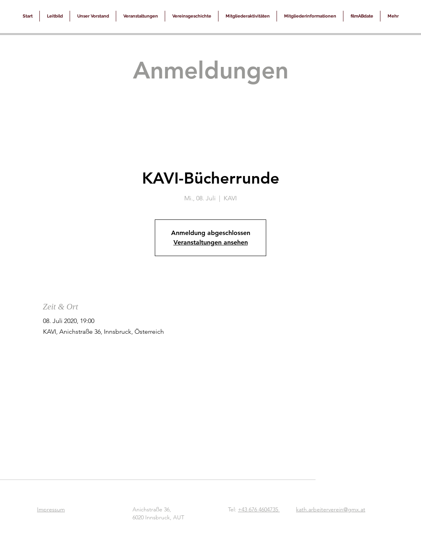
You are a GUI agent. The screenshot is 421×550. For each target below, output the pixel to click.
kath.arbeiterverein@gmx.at (330, 509)
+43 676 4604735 (259, 509)
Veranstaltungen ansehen (210, 242)
